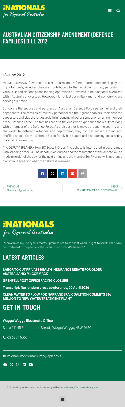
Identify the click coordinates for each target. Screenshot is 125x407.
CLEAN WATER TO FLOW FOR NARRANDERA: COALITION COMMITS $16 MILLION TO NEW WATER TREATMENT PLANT (57, 296)
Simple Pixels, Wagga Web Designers (78, 387)
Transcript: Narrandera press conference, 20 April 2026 (46, 288)
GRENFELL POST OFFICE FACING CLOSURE (35, 281)
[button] (109, 10)
